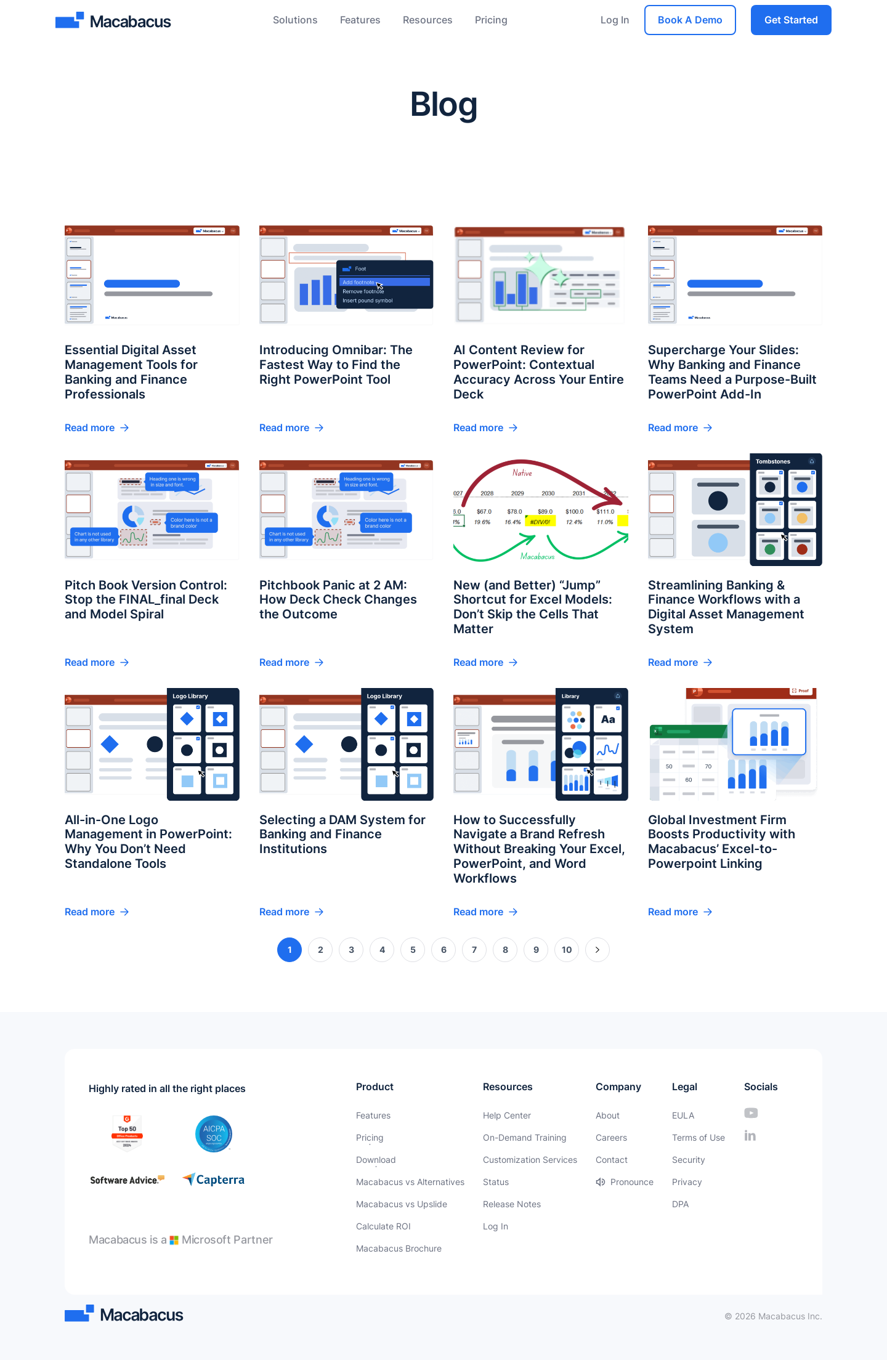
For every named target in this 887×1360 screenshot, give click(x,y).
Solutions (295, 20)
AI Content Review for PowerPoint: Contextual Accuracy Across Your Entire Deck (538, 373)
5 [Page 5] (413, 950)
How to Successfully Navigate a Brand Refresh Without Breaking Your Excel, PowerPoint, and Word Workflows (539, 850)
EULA (683, 1115)
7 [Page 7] (474, 950)
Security (688, 1159)
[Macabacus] (114, 20)
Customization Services (530, 1159)
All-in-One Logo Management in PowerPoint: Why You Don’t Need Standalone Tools (148, 842)
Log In (615, 20)
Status (496, 1181)
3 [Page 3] (351, 950)
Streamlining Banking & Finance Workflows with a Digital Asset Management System (726, 608)
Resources (428, 20)
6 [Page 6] (444, 950)
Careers (611, 1137)
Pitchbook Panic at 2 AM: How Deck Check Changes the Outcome (338, 600)
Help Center (507, 1115)
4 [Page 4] (382, 950)
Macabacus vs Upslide (401, 1204)
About (608, 1115)
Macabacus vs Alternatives (410, 1181)
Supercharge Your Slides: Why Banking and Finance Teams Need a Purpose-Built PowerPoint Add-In (732, 373)
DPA (680, 1204)
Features (360, 20)
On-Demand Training (525, 1137)
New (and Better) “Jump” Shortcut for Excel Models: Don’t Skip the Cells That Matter (532, 608)
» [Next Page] (598, 950)
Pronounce (632, 1181)
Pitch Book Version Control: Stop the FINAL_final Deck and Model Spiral (146, 600)
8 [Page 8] (505, 950)
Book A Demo (690, 20)
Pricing (491, 20)
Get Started (791, 20)
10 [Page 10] (567, 950)
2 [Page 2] (320, 950)
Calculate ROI (383, 1226)
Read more (90, 428)
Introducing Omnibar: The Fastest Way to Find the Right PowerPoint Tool (336, 366)
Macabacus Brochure (399, 1248)
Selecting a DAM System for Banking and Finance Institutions (342, 835)
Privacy (687, 1181)
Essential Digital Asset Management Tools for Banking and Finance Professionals (131, 373)
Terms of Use (698, 1137)
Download (376, 1159)
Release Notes (512, 1204)
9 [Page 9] (536, 950)
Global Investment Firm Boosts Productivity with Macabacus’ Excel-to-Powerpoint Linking (721, 842)
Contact (612, 1159)
